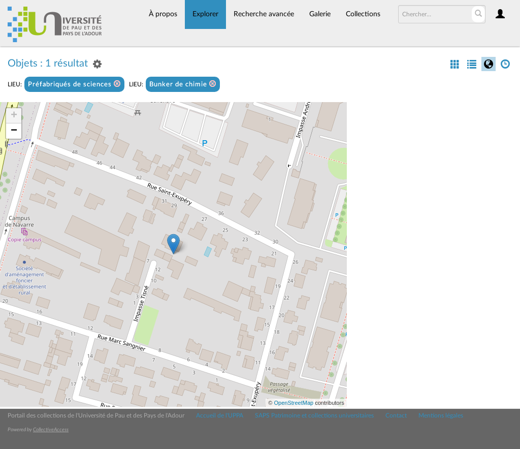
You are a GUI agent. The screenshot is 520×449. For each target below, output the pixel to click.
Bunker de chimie (182, 84)
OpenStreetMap (293, 403)
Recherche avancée (264, 14)
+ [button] (14, 115)
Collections (363, 14)
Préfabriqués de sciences (74, 84)
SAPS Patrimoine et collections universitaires (314, 415)
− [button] (14, 131)
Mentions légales (440, 415)
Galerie (320, 14)
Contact (396, 415)
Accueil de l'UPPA (219, 415)
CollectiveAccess (51, 429)
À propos (163, 14)
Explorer (205, 14)
